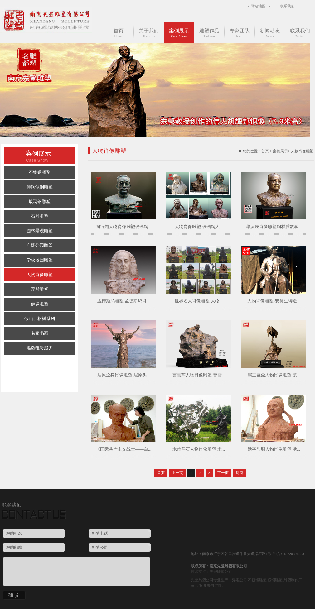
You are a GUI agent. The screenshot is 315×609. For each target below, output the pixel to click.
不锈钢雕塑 (40, 172)
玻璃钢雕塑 (40, 201)
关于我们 (149, 33)
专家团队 (240, 33)
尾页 (239, 473)
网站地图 (258, 6)
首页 (119, 33)
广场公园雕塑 (40, 245)
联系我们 (287, 6)
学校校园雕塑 (40, 260)
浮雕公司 (239, 580)
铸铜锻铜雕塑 (40, 187)
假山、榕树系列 (39, 318)
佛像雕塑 (39, 304)
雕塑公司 (205, 580)
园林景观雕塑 (40, 230)
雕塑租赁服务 (40, 348)
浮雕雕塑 (39, 289)
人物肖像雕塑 (40, 274)
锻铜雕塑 (275, 580)
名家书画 (39, 333)
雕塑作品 (209, 33)
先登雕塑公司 (221, 571)
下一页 (223, 473)
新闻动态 (270, 33)
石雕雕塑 (39, 216)
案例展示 (179, 33)
